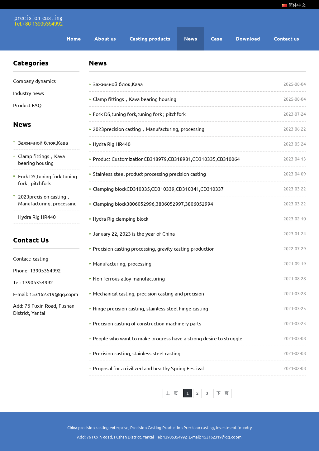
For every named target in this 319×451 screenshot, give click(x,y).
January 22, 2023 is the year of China (134, 233)
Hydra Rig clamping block (120, 218)
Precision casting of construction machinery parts (147, 323)
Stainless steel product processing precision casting (149, 173)
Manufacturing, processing (122, 263)
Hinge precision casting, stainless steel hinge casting (150, 308)
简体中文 (294, 4)
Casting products (150, 38)
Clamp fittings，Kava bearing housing (134, 99)
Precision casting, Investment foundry (217, 427)
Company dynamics (34, 81)
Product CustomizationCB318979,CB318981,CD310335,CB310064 (166, 159)
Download (248, 38)
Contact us (286, 38)
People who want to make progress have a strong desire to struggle (167, 338)
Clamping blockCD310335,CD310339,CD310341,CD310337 (158, 188)
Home (74, 38)
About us (105, 38)
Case (216, 38)
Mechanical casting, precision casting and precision (148, 293)
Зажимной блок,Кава (118, 84)
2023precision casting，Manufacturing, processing (148, 129)
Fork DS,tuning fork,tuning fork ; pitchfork (139, 114)
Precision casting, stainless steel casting (136, 353)
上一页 (172, 393)
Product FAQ (27, 105)
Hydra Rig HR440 (112, 144)
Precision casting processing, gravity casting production (154, 248)
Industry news (28, 93)
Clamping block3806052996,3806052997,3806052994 (153, 203)
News (190, 38)
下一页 (223, 393)
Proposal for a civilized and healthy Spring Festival (148, 368)
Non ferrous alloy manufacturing (129, 278)
